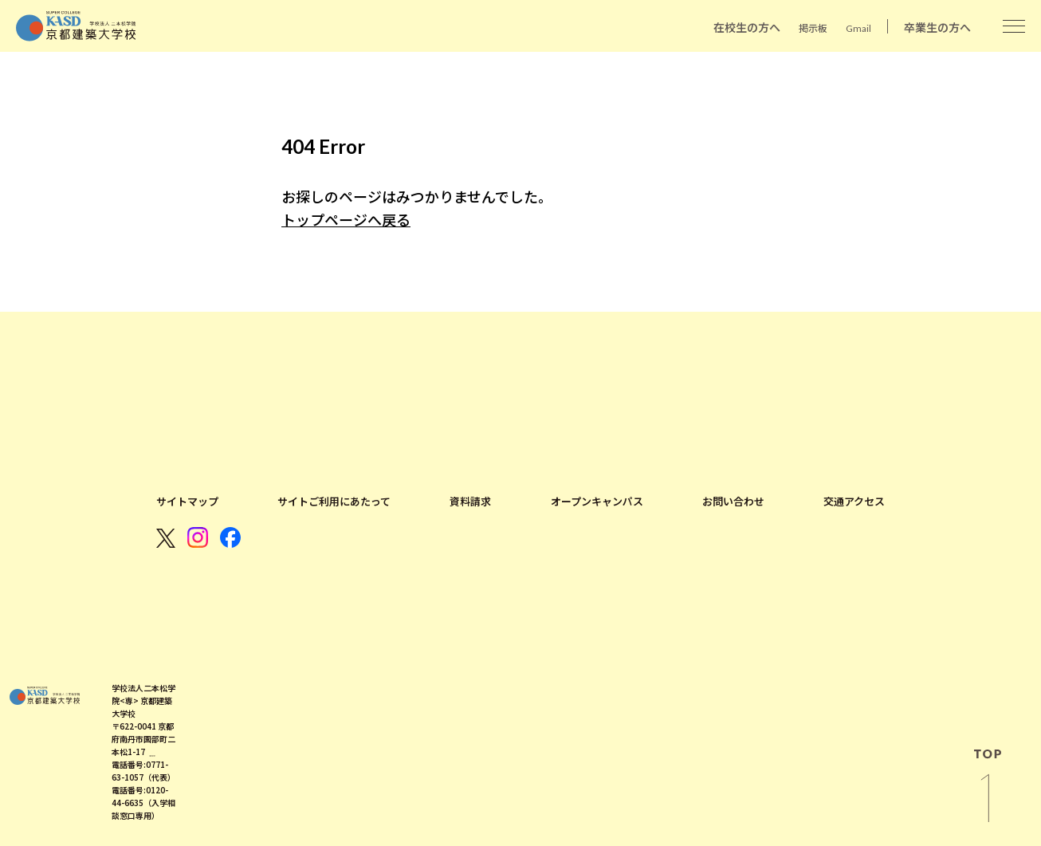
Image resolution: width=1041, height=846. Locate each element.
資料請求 (470, 501)
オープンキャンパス (597, 501)
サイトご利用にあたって (334, 501)
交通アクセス (854, 501)
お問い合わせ (733, 501)
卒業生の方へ (937, 27)
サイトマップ (187, 501)
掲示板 (813, 28)
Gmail (858, 28)
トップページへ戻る (346, 220)
